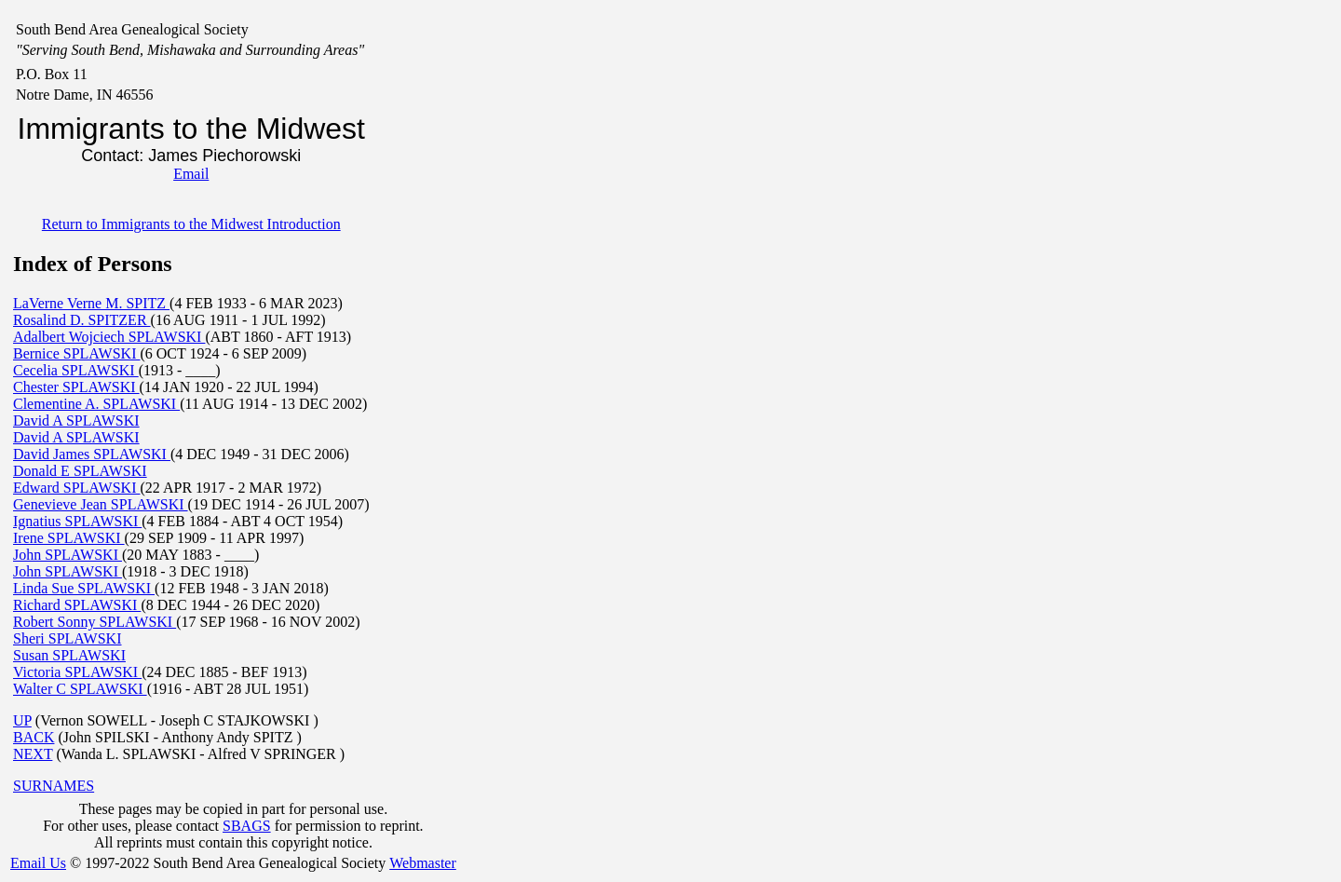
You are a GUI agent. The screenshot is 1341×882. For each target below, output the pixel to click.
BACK (33, 737)
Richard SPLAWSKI (77, 605)
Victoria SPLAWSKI (77, 672)
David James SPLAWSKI (91, 454)
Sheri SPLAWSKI (67, 638)
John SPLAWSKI (67, 555)
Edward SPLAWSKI (76, 487)
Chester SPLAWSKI (76, 387)
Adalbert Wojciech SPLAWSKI (109, 337)
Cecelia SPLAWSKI (76, 370)
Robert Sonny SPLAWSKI (94, 622)
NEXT (32, 754)
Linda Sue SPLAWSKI (84, 588)
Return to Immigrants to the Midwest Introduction (191, 224)
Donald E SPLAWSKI (80, 471)
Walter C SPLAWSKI (80, 689)
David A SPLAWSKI (76, 420)
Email (191, 174)
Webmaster (422, 863)
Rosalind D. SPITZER (82, 320)
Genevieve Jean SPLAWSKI (100, 504)
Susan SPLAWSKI (69, 655)
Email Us (38, 863)
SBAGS (247, 826)
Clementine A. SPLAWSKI (96, 404)
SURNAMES (53, 786)
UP (22, 720)
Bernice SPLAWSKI (76, 353)
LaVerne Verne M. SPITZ (91, 303)
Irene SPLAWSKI (69, 538)
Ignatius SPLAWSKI (77, 521)
